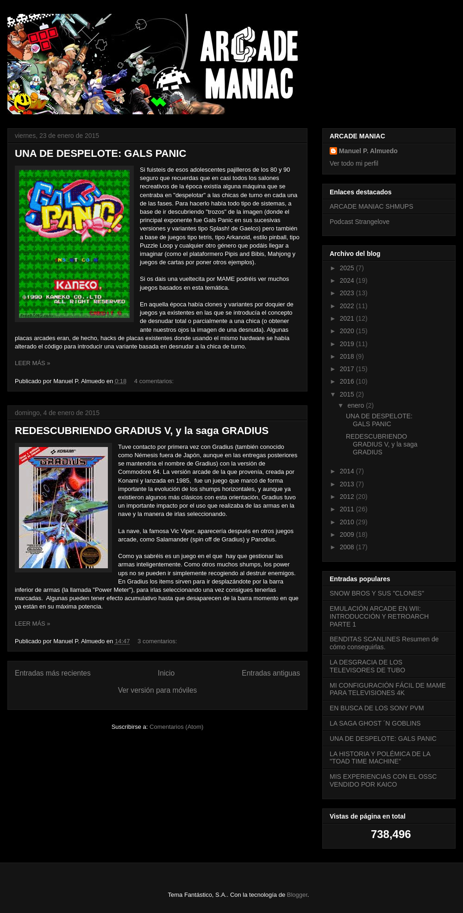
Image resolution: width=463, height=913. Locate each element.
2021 (348, 318)
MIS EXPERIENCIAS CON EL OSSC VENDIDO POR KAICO (383, 780)
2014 (348, 471)
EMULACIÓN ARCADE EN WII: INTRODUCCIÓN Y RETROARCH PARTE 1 (379, 616)
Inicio (166, 673)
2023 (348, 293)
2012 (348, 496)
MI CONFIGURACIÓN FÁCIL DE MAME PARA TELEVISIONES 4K (388, 689)
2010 (348, 522)
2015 (348, 394)
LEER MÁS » (32, 363)
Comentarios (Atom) (176, 726)
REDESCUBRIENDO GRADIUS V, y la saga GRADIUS (142, 430)
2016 (348, 381)
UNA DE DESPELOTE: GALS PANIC (100, 153)
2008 (348, 547)
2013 (348, 484)
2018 (348, 356)
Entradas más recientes (53, 673)
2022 (348, 306)
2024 (348, 280)
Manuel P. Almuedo (368, 151)
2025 (348, 268)
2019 (348, 344)
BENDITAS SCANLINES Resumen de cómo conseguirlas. (384, 643)
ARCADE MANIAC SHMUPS (371, 206)
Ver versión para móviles (157, 690)
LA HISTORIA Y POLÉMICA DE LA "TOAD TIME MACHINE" (380, 757)
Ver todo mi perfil (354, 163)
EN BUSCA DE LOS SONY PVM (377, 708)
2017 (348, 369)
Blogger (297, 894)
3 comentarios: (158, 641)
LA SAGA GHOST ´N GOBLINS (375, 723)
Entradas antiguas (271, 673)
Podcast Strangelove (359, 221)
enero (356, 405)
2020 (348, 331)
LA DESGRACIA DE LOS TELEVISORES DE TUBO (367, 666)
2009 (348, 534)
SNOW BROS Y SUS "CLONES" (377, 593)
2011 (348, 509)
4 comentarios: (154, 381)
